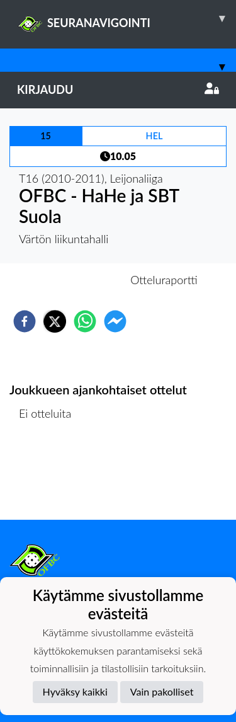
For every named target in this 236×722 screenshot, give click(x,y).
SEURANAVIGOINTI (126, 18)
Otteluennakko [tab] (74, 280)
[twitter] (54, 321)
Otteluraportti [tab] (164, 280)
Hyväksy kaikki (75, 691)
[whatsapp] (85, 321)
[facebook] (24, 321)
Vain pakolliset (162, 691)
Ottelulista (50, 477)
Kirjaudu (118, 89)
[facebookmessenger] (115, 321)
